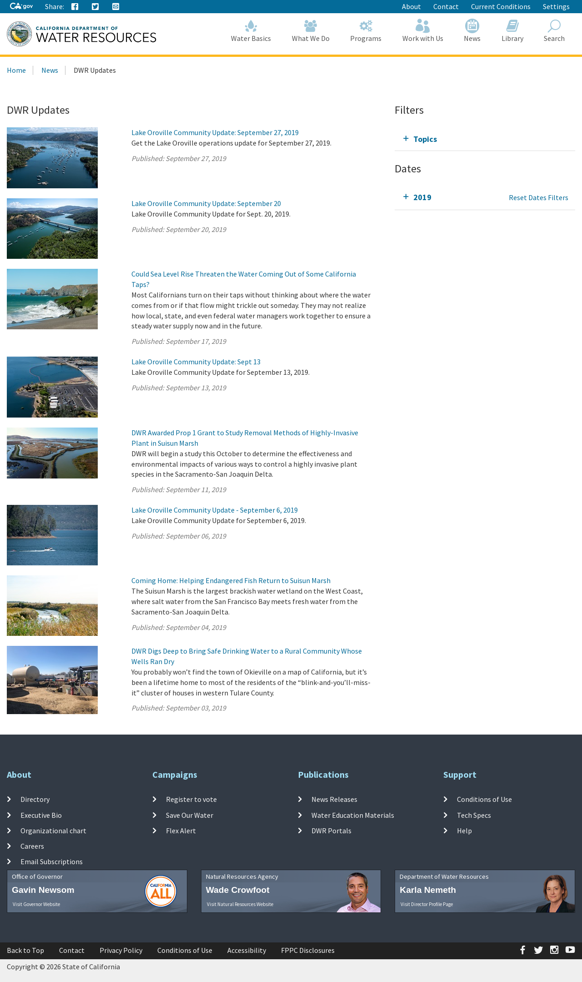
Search (555, 31)
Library (512, 31)
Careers (32, 846)
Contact (446, 6)
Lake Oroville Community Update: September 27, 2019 (215, 132)
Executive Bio (41, 814)
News (473, 31)
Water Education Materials (352, 814)
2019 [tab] (422, 197)
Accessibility (246, 950)
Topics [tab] (425, 139)
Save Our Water (189, 814)
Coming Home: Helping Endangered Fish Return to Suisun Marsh (231, 580)
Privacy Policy (121, 950)
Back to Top (25, 950)
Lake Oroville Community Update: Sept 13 (196, 361)
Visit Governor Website (36, 904)
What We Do (310, 31)
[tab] (485, 139)
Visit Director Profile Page (427, 904)
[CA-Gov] (21, 6)
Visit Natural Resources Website (240, 904)
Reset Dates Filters (538, 197)
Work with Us (423, 31)
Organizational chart (53, 830)
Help (464, 830)
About (411, 6)
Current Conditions (501, 6)
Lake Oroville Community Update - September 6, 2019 (214, 509)
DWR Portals (331, 830)
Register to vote (191, 799)
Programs (366, 31)
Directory (35, 799)
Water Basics (251, 31)
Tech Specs (474, 814)
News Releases (334, 799)
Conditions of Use (484, 799)
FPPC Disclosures (308, 950)
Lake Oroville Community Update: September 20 (206, 203)
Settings (556, 6)
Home (16, 70)
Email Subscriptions (51, 861)
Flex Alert (181, 830)
